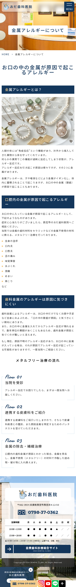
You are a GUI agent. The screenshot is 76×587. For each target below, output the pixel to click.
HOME (5, 54)
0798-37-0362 (43, 512)
